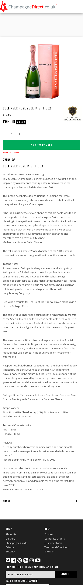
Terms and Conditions (57, 547)
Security (10, 551)
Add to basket (42, 144)
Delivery (10, 538)
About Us (11, 534)
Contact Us (50, 534)
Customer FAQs (53, 543)
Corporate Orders (54, 538)
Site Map (49, 551)
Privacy (10, 547)
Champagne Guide (16, 543)
